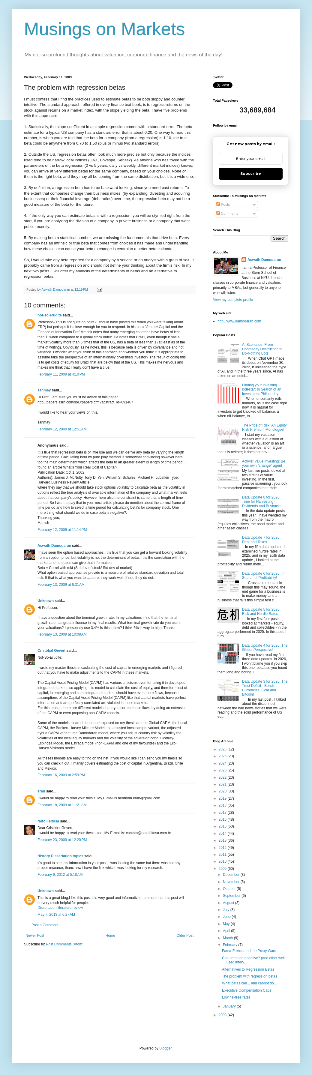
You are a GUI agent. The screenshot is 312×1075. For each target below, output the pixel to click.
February (230, 945)
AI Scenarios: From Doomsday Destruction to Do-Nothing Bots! (262, 349)
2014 (223, 833)
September (232, 896)
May (227, 924)
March (228, 938)
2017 (223, 812)
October (230, 889)
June (227, 917)
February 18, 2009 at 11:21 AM (62, 805)
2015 (223, 826)
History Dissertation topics (60, 856)
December (232, 875)
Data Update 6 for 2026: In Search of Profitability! (263, 575)
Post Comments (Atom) (64, 944)
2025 (223, 756)
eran (41, 791)
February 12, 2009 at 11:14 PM (62, 530)
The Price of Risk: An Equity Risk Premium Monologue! (264, 427)
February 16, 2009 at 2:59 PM (61, 775)
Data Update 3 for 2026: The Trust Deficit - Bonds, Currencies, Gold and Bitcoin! (265, 687)
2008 (223, 1015)
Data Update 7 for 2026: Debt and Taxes (261, 539)
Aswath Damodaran (54, 545)
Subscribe (250, 173)
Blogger (165, 1048)
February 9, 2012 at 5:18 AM (60, 875)
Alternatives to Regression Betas (248, 969)
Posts (223, 204)
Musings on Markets (104, 29)
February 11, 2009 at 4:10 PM (61, 374)
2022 (223, 777)
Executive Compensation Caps (246, 990)
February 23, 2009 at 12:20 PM (62, 840)
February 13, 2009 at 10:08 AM (62, 634)
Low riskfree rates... (238, 997)
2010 (223, 861)
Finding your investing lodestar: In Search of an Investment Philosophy (261, 389)
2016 (223, 819)
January (230, 1006)
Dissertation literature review (60, 908)
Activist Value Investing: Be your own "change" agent (263, 463)
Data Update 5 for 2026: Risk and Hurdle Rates (261, 611)
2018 (223, 805)
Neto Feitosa (48, 821)
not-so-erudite (50, 315)
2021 (223, 784)
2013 (223, 840)
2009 (223, 869)
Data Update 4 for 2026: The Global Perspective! (265, 647)
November (232, 882)
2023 (223, 770)
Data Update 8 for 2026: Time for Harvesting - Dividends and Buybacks (261, 501)
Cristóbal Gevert (51, 650)
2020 (223, 791)
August (229, 903)
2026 (223, 749)
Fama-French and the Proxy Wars (249, 951)
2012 (223, 848)
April (227, 931)
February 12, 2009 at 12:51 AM (62, 429)
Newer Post (35, 935)
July (226, 910)
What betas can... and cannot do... (249, 983)
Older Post (185, 935)
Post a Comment (45, 925)
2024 (223, 763)
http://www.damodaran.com (239, 321)
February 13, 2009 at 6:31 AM (61, 584)
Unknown (46, 601)
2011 (223, 854)
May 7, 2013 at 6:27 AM (56, 914)
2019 (223, 798)
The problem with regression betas (249, 976)
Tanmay (44, 390)
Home (110, 935)
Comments (227, 213)
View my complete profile (233, 300)
